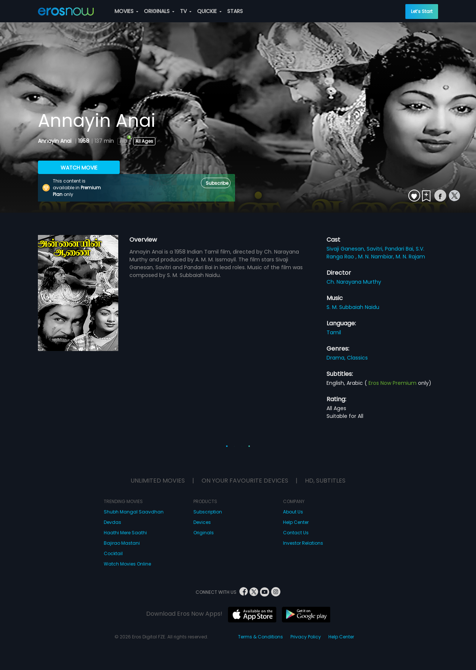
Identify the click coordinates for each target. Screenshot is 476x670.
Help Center (296, 522)
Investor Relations (303, 543)
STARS (235, 11)
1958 (83, 141)
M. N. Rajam (410, 256)
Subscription (207, 512)
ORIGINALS (159, 11)
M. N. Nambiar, (377, 256)
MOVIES (126, 11)
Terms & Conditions (260, 637)
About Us (293, 512)
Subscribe (217, 183)
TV (186, 11)
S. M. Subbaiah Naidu (353, 307)
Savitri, (376, 248)
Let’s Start (421, 11)
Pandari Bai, (400, 248)
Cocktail (113, 553)
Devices (202, 522)
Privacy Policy (305, 637)
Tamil (334, 332)
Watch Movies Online (127, 564)
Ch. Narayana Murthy (354, 282)
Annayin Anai (55, 141)
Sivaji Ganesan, (347, 248)
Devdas (112, 522)
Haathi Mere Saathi (125, 532)
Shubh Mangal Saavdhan (134, 512)
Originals (203, 532)
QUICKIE (209, 11)
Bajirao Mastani (122, 543)
